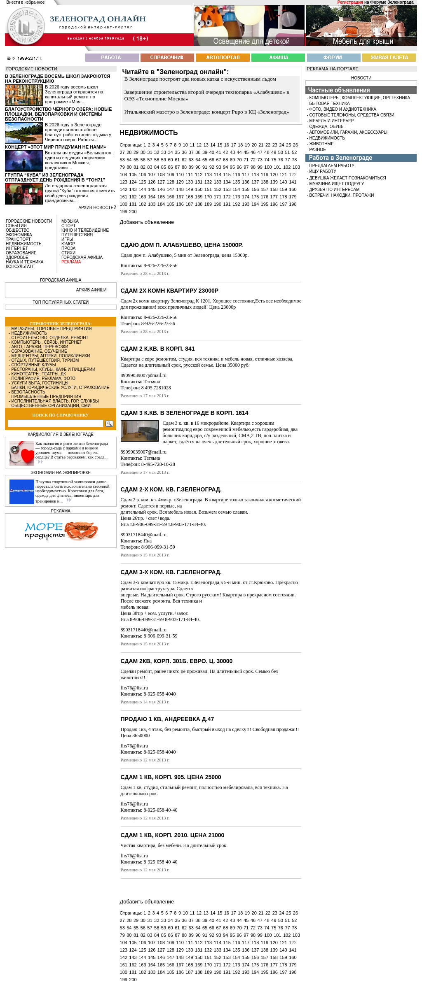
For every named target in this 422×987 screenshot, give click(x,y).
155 (245, 189)
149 (189, 189)
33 (163, 152)
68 (225, 159)
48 (266, 152)
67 (218, 159)
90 (197, 167)
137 (255, 181)
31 (149, 152)
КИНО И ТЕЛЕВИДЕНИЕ (85, 230)
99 (260, 167)
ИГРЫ (67, 239)
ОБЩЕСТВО (18, 230)
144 (142, 189)
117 (245, 174)
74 (266, 159)
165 (161, 196)
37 (191, 152)
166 (170, 196)
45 (246, 152)
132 (208, 181)
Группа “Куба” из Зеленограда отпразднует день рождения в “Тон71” (55, 177)
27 (122, 152)
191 (226, 204)
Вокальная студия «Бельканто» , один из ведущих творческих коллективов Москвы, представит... (79, 160)
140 (283, 181)
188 (198, 204)
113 (208, 174)
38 (197, 152)
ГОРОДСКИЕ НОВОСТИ (29, 221)
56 (143, 159)
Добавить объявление (147, 222)
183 (151, 204)
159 (283, 189)
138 (264, 181)
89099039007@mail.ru (143, 375)
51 (287, 152)
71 (246, 159)
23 (274, 144)
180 (123, 204)
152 (217, 189)
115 (226, 174)
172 (226, 196)
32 (156, 152)
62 (184, 159)
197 (283, 204)
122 (292, 174)
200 (132, 211)
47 (260, 152)
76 (280, 159)
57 (149, 159)
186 (179, 204)
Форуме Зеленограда (391, 2)
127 (161, 181)
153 (226, 189)
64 (197, 159)
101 (277, 167)
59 (163, 159)
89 (191, 167)
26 (295, 144)
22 (267, 144)
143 (132, 189)
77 (287, 159)
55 (136, 159)
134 (226, 181)
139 (274, 181)
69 (232, 159)
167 (179, 196)
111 (189, 174)
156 (255, 189)
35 (177, 152)
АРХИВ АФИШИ (91, 290)
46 (253, 152)
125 (142, 181)
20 (254, 144)
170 (208, 196)
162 (132, 196)
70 (239, 159)
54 (129, 159)
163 (142, 196)
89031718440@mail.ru (143, 535)
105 (132, 174)
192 (236, 204)
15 (219, 144)
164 (151, 196)
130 (189, 181)
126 (151, 181)
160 (292, 189)
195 (264, 204)
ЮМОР (68, 244)
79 (122, 167)
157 (264, 189)
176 (264, 196)
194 (255, 204)
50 (280, 152)
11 (192, 144)
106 (142, 174)
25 (288, 144)
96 (239, 167)
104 (123, 174)
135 (236, 181)
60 (170, 159)
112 (198, 174)
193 (245, 204)
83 (149, 167)
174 (245, 196)
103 (296, 167)
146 (161, 189)
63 (191, 159)
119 (264, 174)
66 (211, 159)
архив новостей (97, 207)
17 (233, 144)
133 (217, 181)
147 (170, 189)
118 (255, 174)
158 (274, 189)
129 (179, 181)
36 (184, 152)
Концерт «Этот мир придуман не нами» (55, 146)
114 (217, 174)
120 (274, 174)
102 (287, 167)
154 (236, 189)
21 (260, 144)
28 (129, 152)
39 (204, 152)
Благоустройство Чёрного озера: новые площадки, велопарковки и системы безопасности (58, 114)
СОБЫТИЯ (16, 225)
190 (217, 204)
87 (177, 167)
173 (236, 196)
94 (225, 167)
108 (161, 174)
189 (208, 204)
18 (240, 144)
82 (143, 167)
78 (294, 159)
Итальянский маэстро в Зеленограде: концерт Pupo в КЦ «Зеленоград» (206, 112)
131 (198, 181)
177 (274, 196)
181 (132, 204)
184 (161, 204)
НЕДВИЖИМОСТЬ (24, 244)
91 (204, 167)
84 (156, 167)
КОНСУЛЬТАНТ (20, 266)
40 (211, 152)
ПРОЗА (68, 248)
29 (136, 152)
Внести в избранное (26, 2)
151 (208, 189)
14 (212, 144)
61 (177, 159)
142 (123, 189)
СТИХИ (68, 253)
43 (232, 152)
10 (185, 144)
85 (163, 167)
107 (151, 174)
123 (123, 181)
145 (151, 189)
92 (211, 167)
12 (199, 144)
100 (268, 167)
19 (247, 144)
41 (218, 152)
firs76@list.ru (134, 688)
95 (232, 167)
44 (239, 152)
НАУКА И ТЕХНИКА (24, 262)
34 (170, 152)
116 (236, 174)
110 (179, 174)
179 (292, 196)
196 (274, 204)
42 (225, 152)
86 (170, 167)
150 (198, 189)
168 (189, 196)
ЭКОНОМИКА (19, 235)
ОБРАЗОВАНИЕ (21, 253)
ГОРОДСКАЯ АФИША (82, 257)
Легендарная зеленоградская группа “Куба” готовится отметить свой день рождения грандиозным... (80, 193)
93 (218, 167)
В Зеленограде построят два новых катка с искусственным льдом (200, 79)
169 (198, 196)
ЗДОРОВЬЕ (17, 257)
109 (170, 174)
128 (170, 181)
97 (246, 167)
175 (255, 196)
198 (292, 204)
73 (260, 159)
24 (281, 144)
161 (123, 196)
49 (273, 152)
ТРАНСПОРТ (18, 239)
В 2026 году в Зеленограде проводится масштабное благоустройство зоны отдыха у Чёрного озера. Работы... (78, 132)
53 (122, 159)
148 (179, 189)
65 (204, 159)
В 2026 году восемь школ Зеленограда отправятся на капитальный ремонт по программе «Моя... (74, 94)
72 (253, 159)
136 (245, 181)
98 (253, 167)
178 (283, 196)
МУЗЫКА (70, 221)
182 (142, 204)
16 (226, 144)
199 (123, 211)
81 (136, 167)
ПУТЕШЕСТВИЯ (77, 235)
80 (129, 167)
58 (156, 159)
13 (206, 144)
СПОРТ (68, 225)
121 (283, 174)
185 (170, 204)
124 (132, 181)
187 (189, 204)
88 (184, 167)
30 (143, 152)
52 (294, 152)
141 (292, 181)
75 (273, 159)
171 (217, 196)
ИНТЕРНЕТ (17, 248)
